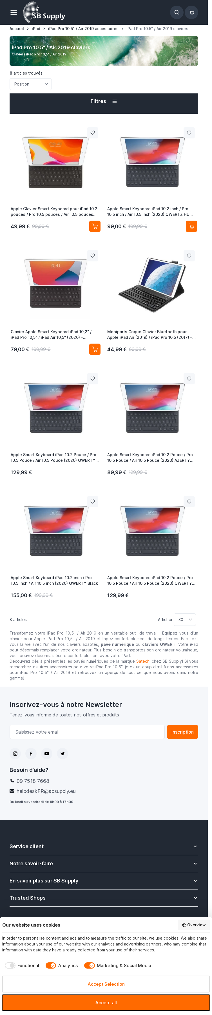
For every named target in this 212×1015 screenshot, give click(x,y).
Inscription (182, 732)
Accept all (106, 1002)
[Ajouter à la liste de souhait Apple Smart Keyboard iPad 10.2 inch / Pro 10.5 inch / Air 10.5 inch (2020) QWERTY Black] (92, 501)
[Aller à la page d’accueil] (17, 29)
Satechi (143, 661)
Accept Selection (106, 984)
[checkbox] (20, 965)
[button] (104, 101)
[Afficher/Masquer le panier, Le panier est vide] (191, 12)
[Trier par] (31, 84)
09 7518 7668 (33, 781)
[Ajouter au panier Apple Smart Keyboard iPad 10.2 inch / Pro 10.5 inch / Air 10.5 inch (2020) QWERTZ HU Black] (191, 226)
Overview (194, 924)
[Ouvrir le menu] (15, 12)
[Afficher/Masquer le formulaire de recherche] (177, 12)
